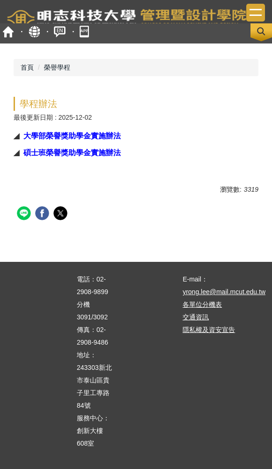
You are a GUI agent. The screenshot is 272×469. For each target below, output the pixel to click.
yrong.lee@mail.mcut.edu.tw (224, 292)
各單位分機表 (202, 304)
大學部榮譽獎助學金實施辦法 (72, 135)
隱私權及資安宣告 (209, 329)
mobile (85, 31)
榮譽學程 (57, 67)
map (34, 31)
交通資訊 (196, 317)
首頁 (8, 31)
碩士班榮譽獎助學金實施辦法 (72, 152)
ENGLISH (60, 31)
